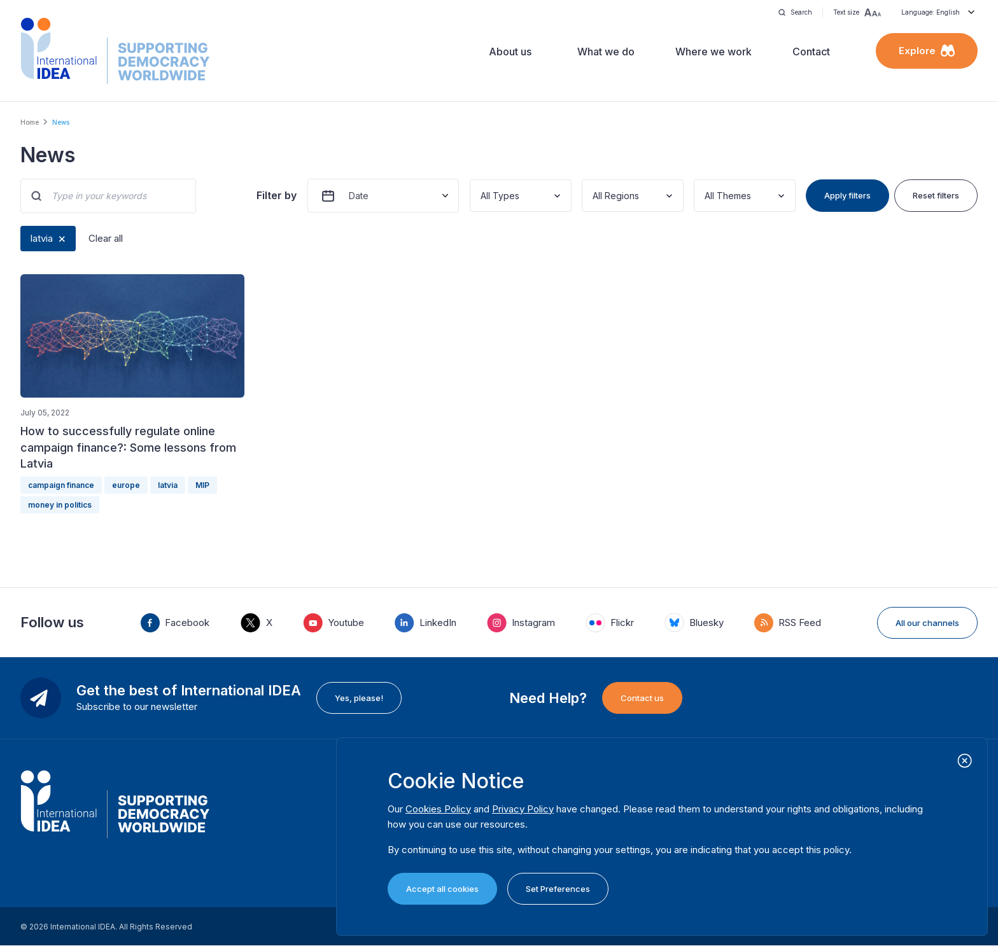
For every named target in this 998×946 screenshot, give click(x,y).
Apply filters (847, 195)
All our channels (927, 623)
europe (126, 485)
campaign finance (61, 485)
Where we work (713, 51)
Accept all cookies (442, 889)
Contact (811, 51)
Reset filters (936, 195)
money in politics (60, 505)
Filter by (277, 195)
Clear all (105, 238)
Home (29, 122)
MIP (202, 485)
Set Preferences (558, 889)
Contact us (642, 698)
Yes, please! (359, 698)
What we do (606, 51)
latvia (42, 238)
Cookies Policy (438, 809)
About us (510, 51)
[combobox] (482, 195)
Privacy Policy (523, 809)
